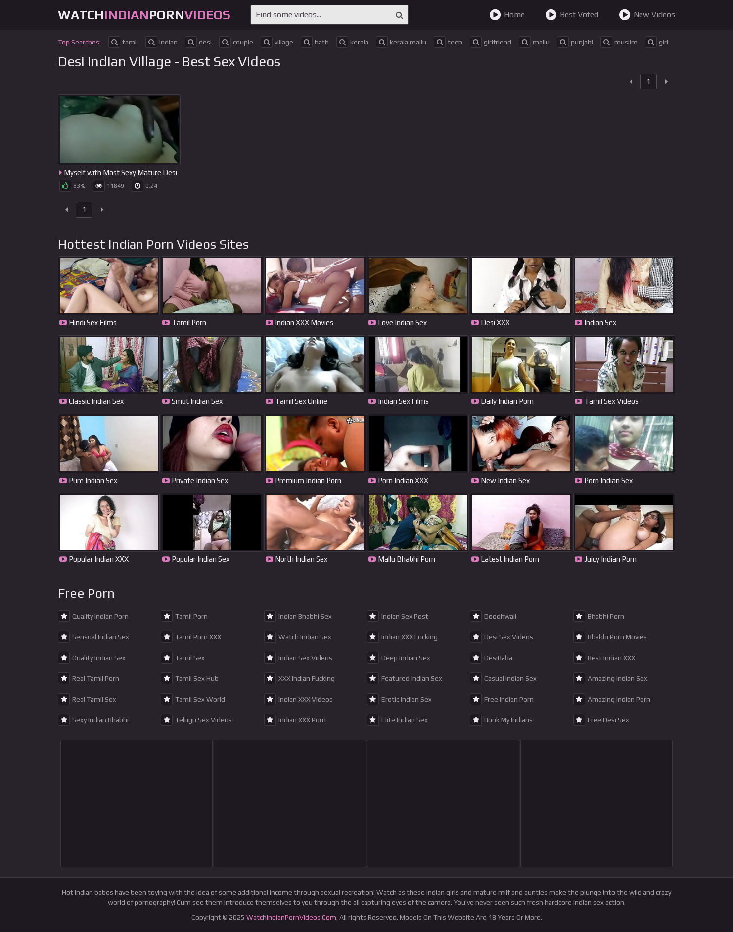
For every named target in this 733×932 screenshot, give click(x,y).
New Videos (647, 15)
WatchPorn (144, 14)
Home (507, 15)
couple (236, 42)
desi (198, 42)
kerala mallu (401, 42)
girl (656, 42)
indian (161, 42)
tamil (123, 42)
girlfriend (490, 42)
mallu (534, 42)
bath (315, 42)
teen (448, 42)
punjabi (575, 42)
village (277, 42)
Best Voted (571, 15)
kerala (352, 42)
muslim (619, 42)
